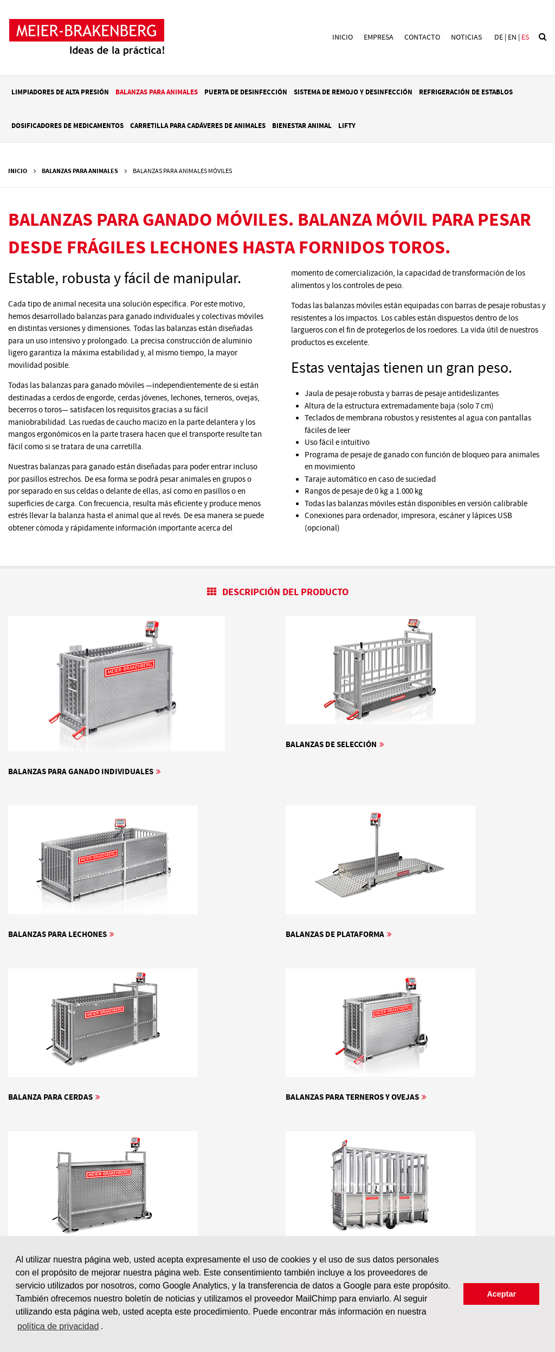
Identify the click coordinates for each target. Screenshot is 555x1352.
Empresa (378, 37)
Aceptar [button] (501, 1294)
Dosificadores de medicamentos (67, 126)
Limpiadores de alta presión (60, 92)
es (525, 37)
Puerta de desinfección (245, 92)
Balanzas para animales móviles (182, 171)
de (498, 37)
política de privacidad (58, 1326)
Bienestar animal (302, 126)
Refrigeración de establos (466, 92)
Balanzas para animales (156, 92)
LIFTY (347, 126)
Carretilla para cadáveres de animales (198, 126)
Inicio (342, 37)
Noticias (466, 37)
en (512, 37)
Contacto (422, 37)
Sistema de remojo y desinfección (353, 92)
